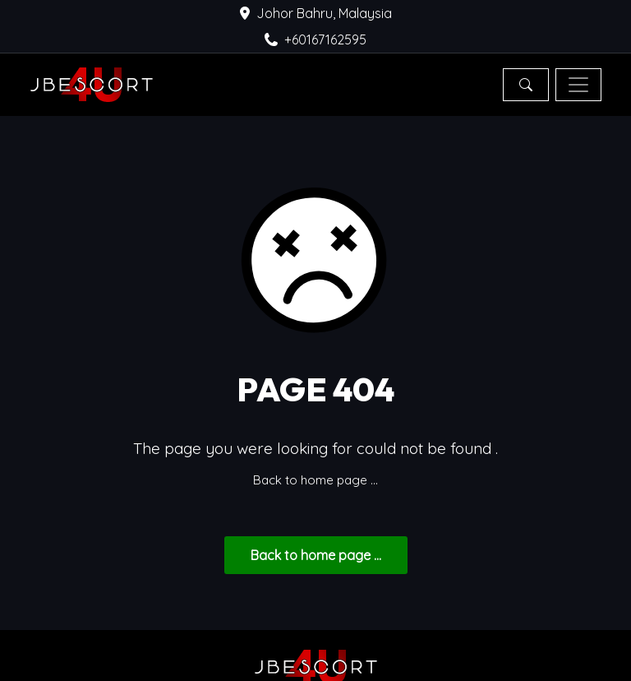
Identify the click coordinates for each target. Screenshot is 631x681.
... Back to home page (316, 555)
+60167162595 (315, 39)
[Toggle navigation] (578, 84)
